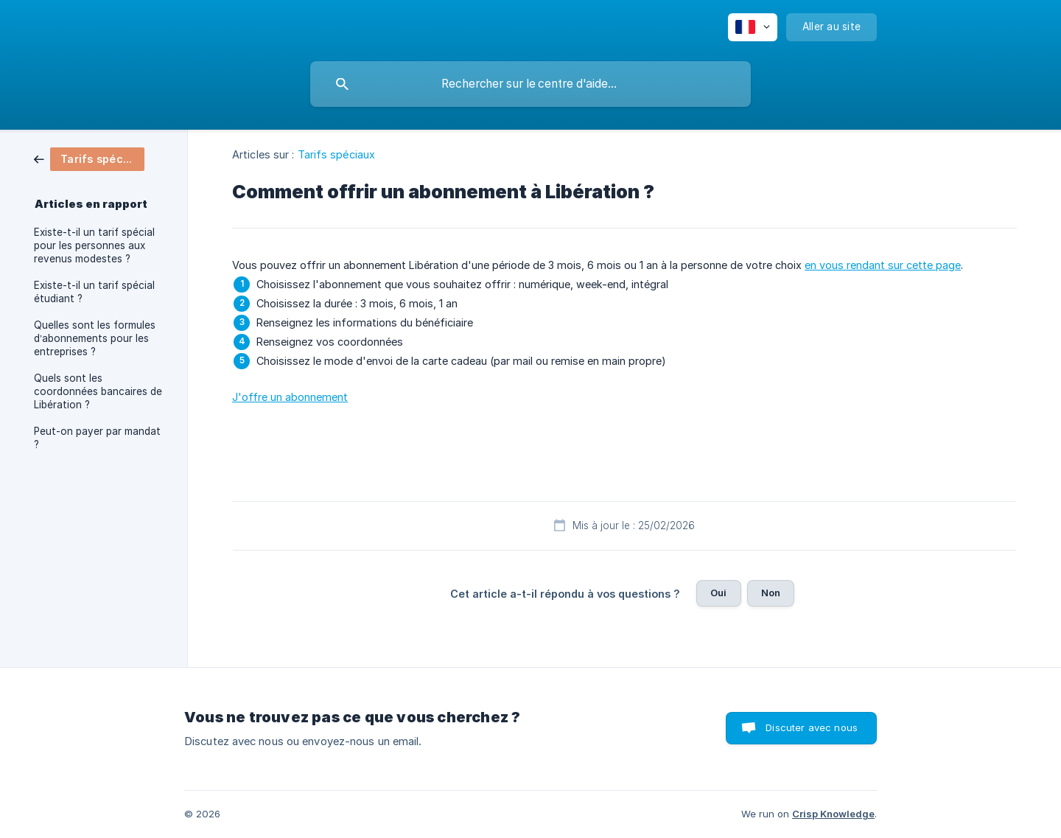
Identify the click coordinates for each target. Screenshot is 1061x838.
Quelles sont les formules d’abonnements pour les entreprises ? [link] (94, 338)
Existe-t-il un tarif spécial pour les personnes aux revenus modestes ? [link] (94, 245)
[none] (752, 27)
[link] (89, 158)
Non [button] (770, 592)
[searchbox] (530, 84)
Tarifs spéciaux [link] (337, 154)
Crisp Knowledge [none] (833, 814)
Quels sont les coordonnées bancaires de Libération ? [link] (98, 391)
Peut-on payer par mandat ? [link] (97, 437)
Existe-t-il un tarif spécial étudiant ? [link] (94, 291)
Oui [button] (718, 592)
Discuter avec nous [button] (812, 727)
